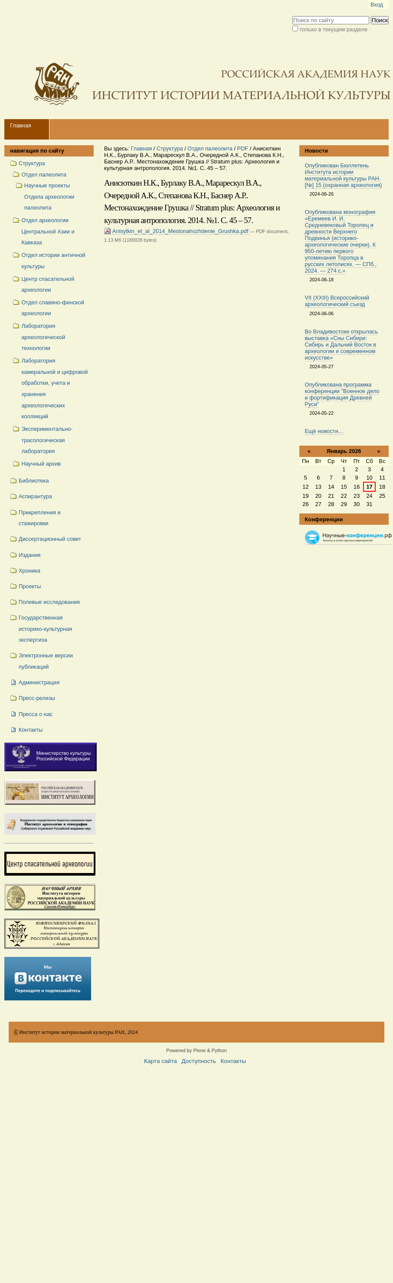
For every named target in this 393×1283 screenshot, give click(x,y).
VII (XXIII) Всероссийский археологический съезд (337, 300)
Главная (20, 125)
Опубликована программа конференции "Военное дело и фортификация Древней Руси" (342, 394)
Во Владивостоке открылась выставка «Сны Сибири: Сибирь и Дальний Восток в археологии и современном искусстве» (341, 344)
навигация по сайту (37, 150)
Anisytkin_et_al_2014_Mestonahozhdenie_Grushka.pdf (177, 231)
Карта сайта (160, 1061)
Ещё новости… (324, 431)
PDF (243, 148)
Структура (170, 148)
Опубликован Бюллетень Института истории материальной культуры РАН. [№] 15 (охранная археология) (343, 175)
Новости (316, 150)
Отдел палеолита (210, 148)
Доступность (198, 1061)
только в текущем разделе (334, 29)
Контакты (233, 1061)
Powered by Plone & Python (196, 1050)
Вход (376, 4)
